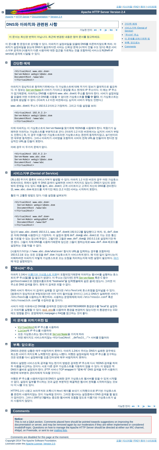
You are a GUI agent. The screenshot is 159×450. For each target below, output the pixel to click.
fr (100, 30)
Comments (130, 46)
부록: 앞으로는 (132, 42)
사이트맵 (151, 6)
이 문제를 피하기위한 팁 (137, 38)
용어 (143, 6)
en (95, 30)
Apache (9, 16)
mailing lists (60, 430)
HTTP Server (23, 16)
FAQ (136, 6)
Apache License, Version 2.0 (40, 443)
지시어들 (127, 6)
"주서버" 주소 (132, 34)
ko (111, 30)
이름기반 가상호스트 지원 (42, 274)
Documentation (40, 16)
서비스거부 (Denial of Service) (35, 173)
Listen (22, 330)
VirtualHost (26, 327)
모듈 (118, 6)
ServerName (33, 90)
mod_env (47, 310)
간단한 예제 (131, 23)
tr (116, 30)
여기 (116, 258)
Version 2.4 (56, 16)
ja (105, 30)
